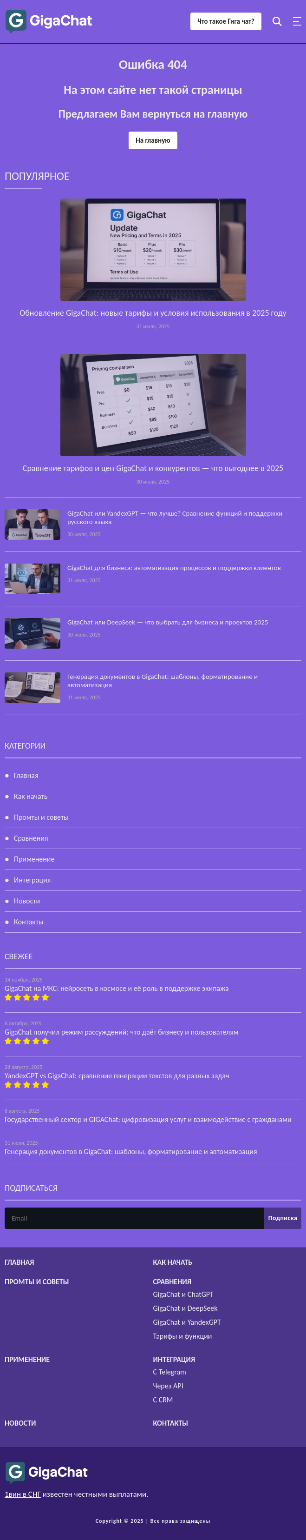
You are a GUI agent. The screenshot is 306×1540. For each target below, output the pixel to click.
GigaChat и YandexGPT (187, 1322)
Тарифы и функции (182, 1336)
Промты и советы (41, 817)
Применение (34, 859)
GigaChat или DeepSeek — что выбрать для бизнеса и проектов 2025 (167, 622)
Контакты (29, 921)
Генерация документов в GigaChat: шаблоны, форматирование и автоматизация (131, 1151)
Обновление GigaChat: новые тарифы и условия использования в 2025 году (153, 313)
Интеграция (32, 880)
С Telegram (169, 1371)
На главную (153, 140)
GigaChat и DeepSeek (185, 1308)
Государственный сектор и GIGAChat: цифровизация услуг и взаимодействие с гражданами (148, 1119)
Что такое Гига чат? (225, 21)
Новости (27, 900)
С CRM (163, 1399)
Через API (168, 1385)
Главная (26, 775)
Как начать (30, 796)
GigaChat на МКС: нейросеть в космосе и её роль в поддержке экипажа (117, 988)
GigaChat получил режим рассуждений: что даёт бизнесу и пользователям (122, 1032)
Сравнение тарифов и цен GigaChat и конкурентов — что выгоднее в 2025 (153, 468)
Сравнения (31, 838)
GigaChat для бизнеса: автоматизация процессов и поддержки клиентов (174, 568)
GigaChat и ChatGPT (183, 1294)
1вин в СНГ (23, 1494)
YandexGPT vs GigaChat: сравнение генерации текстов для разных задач (117, 1075)
